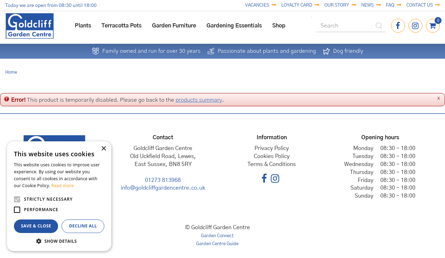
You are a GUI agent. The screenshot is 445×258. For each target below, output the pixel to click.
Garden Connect (217, 236)
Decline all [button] (83, 226)
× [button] (103, 148)
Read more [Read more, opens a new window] (62, 186)
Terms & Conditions (272, 164)
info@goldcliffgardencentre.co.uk (163, 188)
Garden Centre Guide (217, 244)
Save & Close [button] (36, 226)
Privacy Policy (271, 148)
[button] (59, 241)
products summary (199, 100)
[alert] (59, 196)
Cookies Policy (272, 156)
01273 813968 (163, 180)
